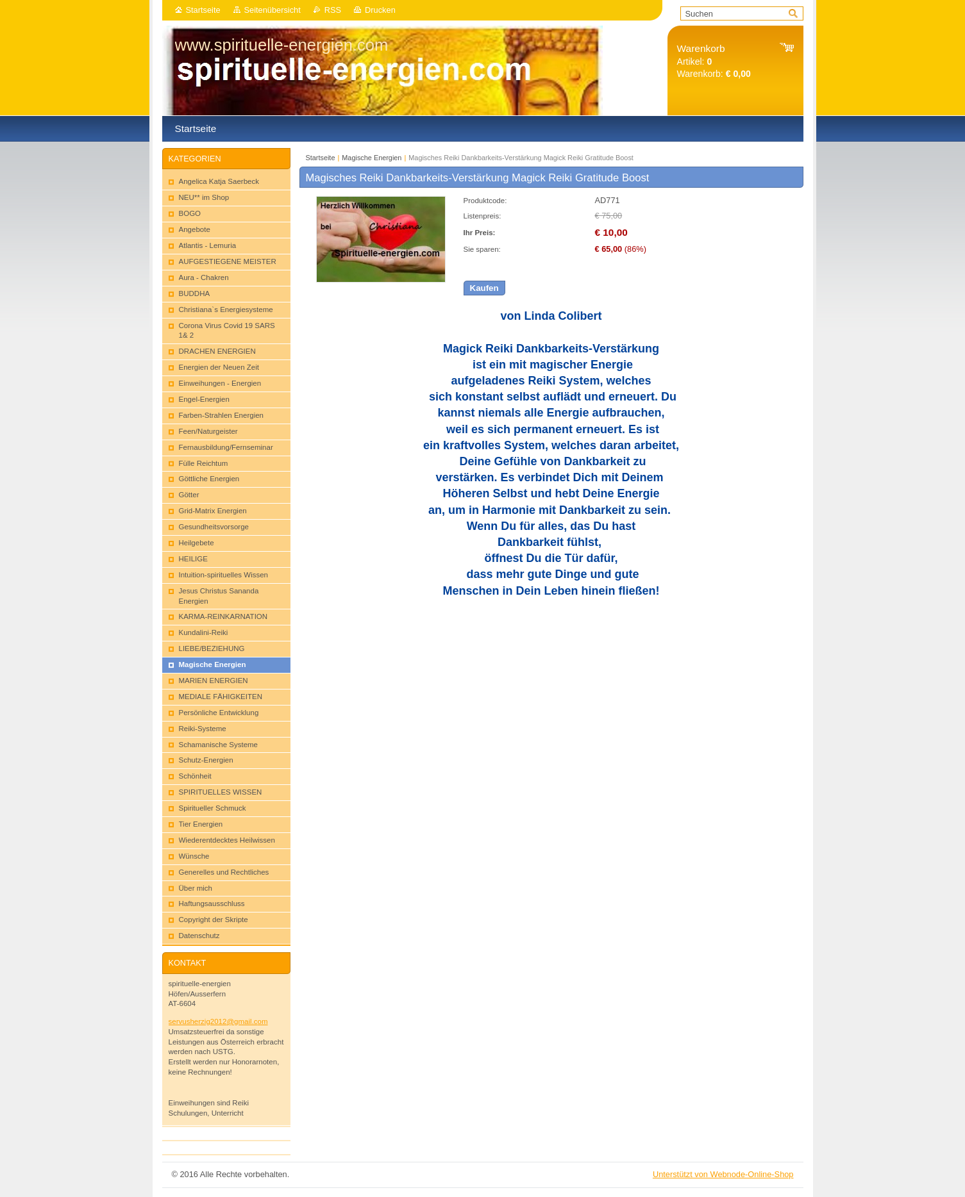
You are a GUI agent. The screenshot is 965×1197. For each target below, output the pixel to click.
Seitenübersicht (272, 10)
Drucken (380, 10)
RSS (332, 10)
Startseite (203, 10)
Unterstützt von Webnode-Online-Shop (723, 1174)
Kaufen (484, 288)
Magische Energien (371, 157)
